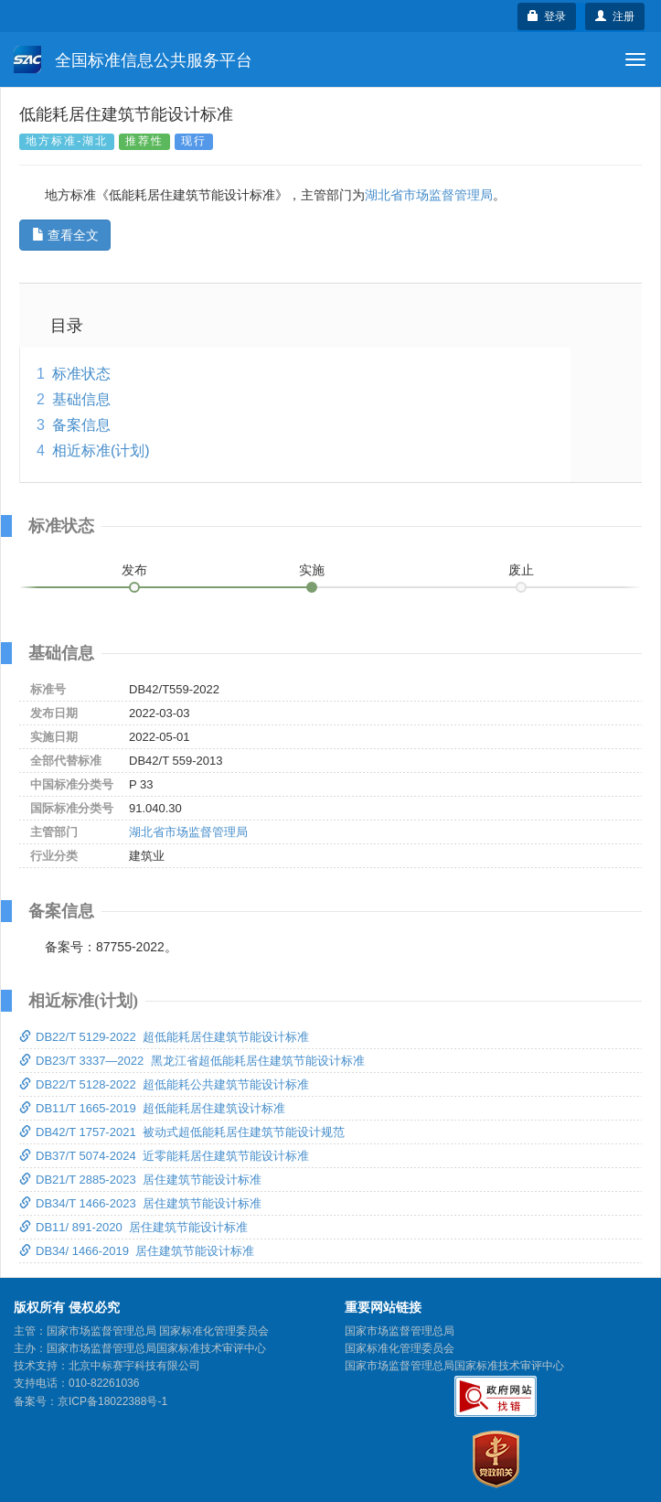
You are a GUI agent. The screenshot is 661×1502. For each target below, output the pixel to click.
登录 (547, 16)
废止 (521, 570)
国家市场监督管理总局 (399, 1331)
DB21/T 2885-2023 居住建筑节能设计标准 (140, 1179)
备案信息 (81, 425)
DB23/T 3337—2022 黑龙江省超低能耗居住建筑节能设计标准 (192, 1060)
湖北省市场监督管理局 (429, 195)
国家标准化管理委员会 (399, 1348)
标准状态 (81, 373)
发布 (134, 570)
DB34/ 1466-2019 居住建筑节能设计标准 (136, 1251)
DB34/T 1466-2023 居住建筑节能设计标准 (140, 1203)
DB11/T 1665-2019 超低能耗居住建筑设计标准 (152, 1108)
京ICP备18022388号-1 (112, 1401)
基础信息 (81, 399)
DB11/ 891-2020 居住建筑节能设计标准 (133, 1227)
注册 (614, 16)
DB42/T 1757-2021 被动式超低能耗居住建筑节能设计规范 (182, 1132)
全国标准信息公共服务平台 (133, 59)
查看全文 (65, 235)
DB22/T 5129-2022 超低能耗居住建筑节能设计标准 (164, 1037)
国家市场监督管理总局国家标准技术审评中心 (454, 1365)
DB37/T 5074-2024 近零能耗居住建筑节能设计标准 (164, 1156)
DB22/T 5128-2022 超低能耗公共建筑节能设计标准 (164, 1084)
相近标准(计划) (101, 450)
